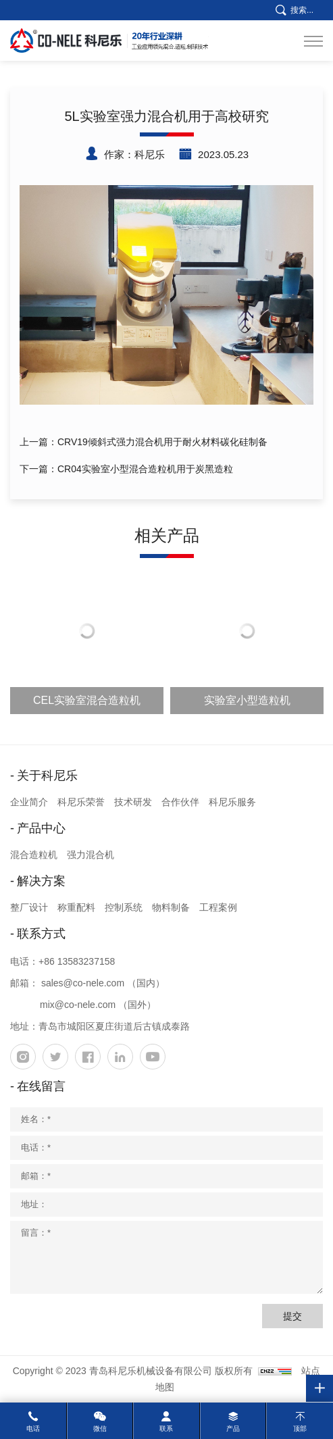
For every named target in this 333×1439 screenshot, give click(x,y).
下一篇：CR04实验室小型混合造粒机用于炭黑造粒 (126, 468)
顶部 (300, 1428)
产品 (233, 1428)
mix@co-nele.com (78, 1004)
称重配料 (76, 907)
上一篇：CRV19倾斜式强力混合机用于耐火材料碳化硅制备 (143, 441)
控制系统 (124, 907)
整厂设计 (29, 907)
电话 (33, 1428)
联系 (166, 1428)
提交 (292, 1316)
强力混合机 (90, 854)
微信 (100, 1428)
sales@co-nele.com (82, 983)
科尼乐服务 (232, 802)
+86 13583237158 (77, 961)
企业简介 (29, 802)
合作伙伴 (180, 802)
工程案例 (218, 907)
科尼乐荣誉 (81, 802)
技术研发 (133, 802)
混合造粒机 (33, 854)
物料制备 (171, 907)
